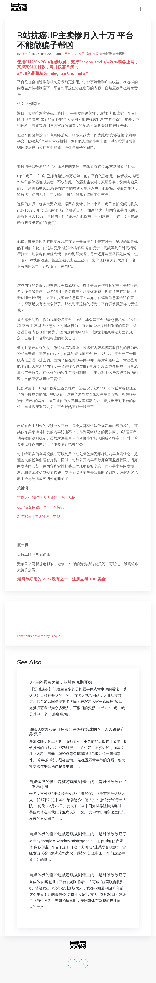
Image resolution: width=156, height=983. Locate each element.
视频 (88, 54)
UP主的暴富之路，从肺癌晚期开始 (60, 682)
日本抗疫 (56, 507)
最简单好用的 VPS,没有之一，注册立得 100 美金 (61, 578)
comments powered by (38, 636)
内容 (75, 54)
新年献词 (24, 516)
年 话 (56, 516)
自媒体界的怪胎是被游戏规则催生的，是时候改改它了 (78, 833)
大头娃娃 (50, 497)
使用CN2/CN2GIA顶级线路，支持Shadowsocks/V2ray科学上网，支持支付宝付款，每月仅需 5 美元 (78, 64)
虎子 (81, 54)
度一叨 (25, 54)
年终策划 (42, 516)
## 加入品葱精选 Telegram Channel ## (52, 73)
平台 (68, 54)
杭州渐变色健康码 (31, 507)
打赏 (95, 54)
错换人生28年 (28, 497)
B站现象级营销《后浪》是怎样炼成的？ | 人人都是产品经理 (77, 732)
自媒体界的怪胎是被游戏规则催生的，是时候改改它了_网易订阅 (78, 784)
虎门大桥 (68, 497)
